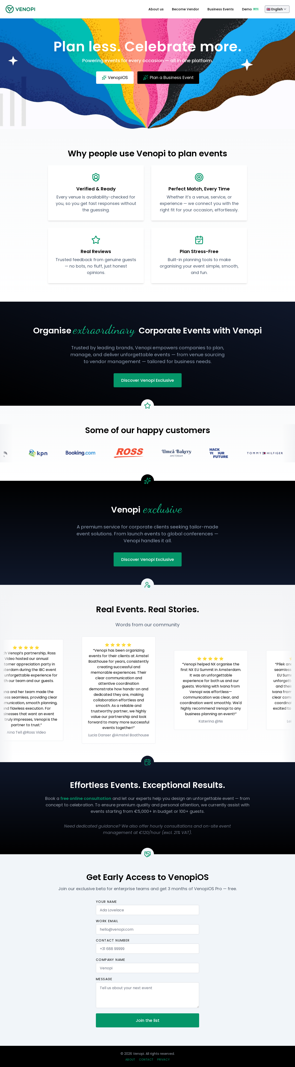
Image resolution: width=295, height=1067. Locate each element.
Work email (107, 921)
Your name (106, 901)
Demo (250, 9)
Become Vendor (185, 9)
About (130, 1059)
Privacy (163, 1059)
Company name (110, 959)
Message (104, 979)
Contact (146, 1059)
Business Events (220, 9)
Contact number (113, 940)
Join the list (147, 1020)
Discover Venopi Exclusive (147, 380)
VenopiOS (115, 77)
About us (156, 9)
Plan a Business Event (168, 77)
